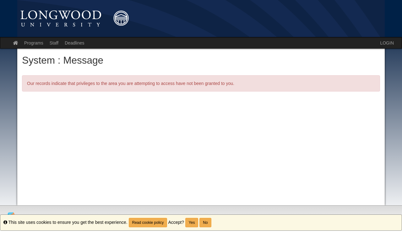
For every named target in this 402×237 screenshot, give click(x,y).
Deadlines (74, 42)
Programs (33, 42)
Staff (54, 42)
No (205, 222)
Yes (192, 222)
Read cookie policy (148, 222)
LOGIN (387, 42)
